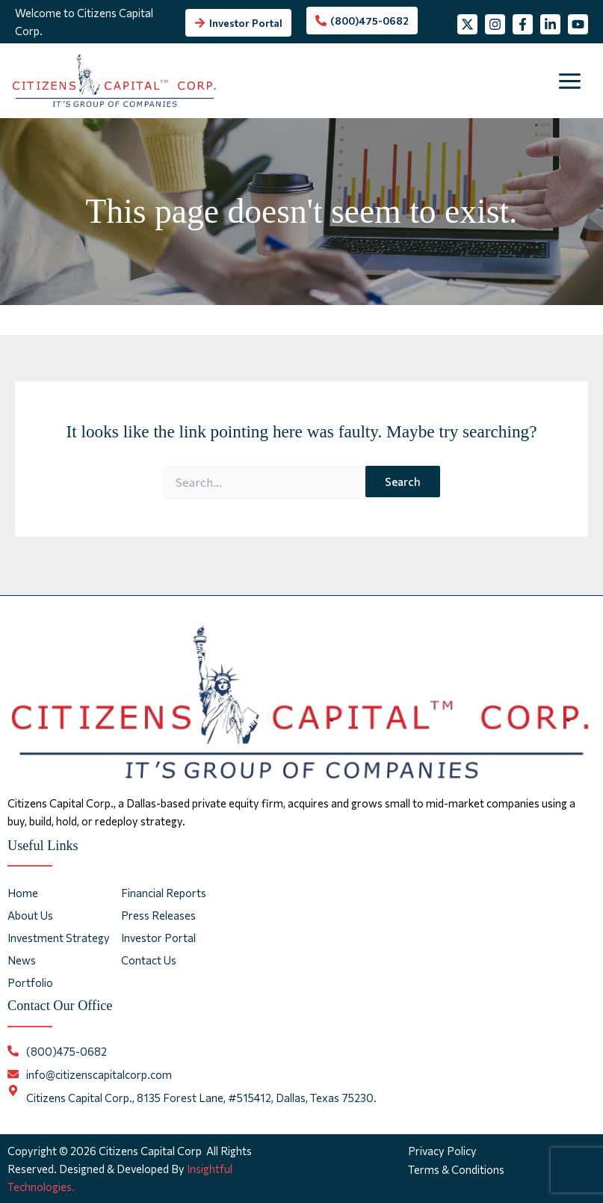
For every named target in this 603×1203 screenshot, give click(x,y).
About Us (30, 915)
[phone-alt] (362, 26)
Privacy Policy (443, 1150)
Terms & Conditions (457, 1168)
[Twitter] (456, 14)
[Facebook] (526, 14)
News (21, 960)
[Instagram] (491, 14)
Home (22, 892)
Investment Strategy (58, 938)
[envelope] (89, 1074)
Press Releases (158, 915)
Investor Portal (158, 938)
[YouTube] (460, 41)
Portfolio (30, 983)
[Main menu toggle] (570, 92)
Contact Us (148, 960)
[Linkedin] (561, 14)
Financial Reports (163, 892)
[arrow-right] (238, 29)
